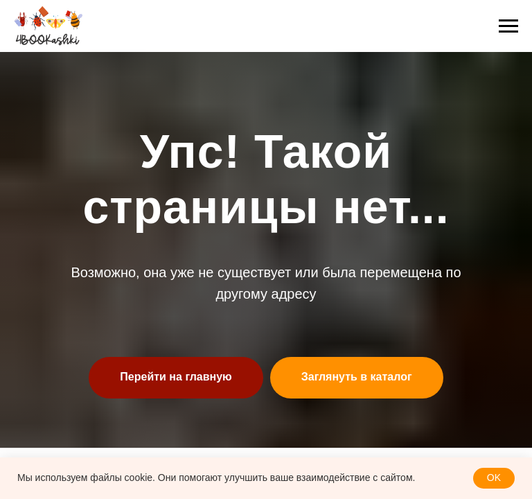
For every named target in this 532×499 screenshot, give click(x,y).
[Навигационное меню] (508, 26)
